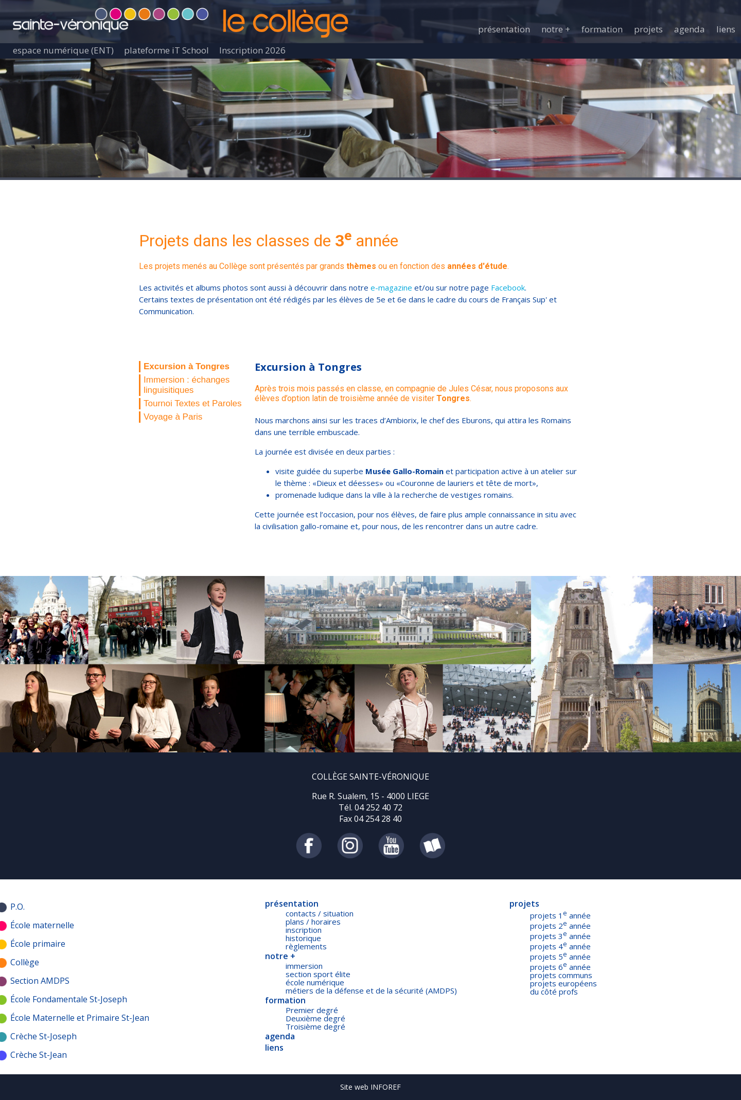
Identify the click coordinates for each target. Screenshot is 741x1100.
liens (725, 29)
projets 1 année (560, 915)
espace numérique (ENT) (63, 50)
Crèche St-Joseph (43, 1036)
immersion (304, 966)
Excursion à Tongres (187, 366)
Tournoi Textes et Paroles (193, 403)
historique (303, 938)
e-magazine (390, 287)
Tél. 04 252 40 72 (370, 807)
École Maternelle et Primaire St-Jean (79, 1017)
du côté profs (554, 991)
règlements (306, 946)
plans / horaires (313, 921)
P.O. (17, 906)
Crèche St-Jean (38, 1054)
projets (648, 29)
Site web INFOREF (370, 1087)
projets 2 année (560, 926)
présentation (504, 29)
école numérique (315, 982)
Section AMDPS (39, 980)
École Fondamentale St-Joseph (68, 999)
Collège (24, 962)
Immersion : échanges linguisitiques (187, 385)
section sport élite (318, 974)
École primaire (37, 943)
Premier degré (312, 1010)
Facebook (508, 287)
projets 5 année (560, 956)
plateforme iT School (166, 50)
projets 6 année (560, 967)
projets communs (561, 975)
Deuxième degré (315, 1018)
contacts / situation (320, 913)
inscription (304, 930)
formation (602, 29)
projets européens (563, 983)
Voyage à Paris (173, 417)
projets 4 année (560, 946)
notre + (555, 29)
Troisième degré (315, 1026)
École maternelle (42, 925)
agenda (689, 29)
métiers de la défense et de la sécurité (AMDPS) (371, 990)
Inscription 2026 (252, 50)
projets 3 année (560, 936)
